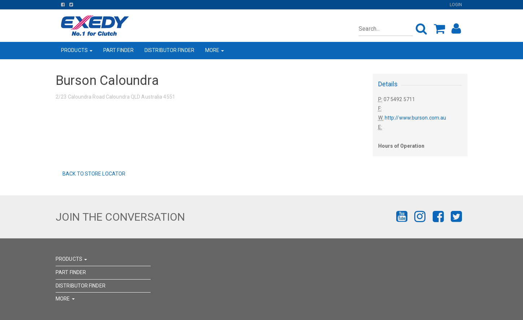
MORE (214, 50)
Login (456, 4)
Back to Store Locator (93, 174)
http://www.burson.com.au (415, 118)
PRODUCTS (76, 50)
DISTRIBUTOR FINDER (169, 50)
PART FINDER (118, 50)
